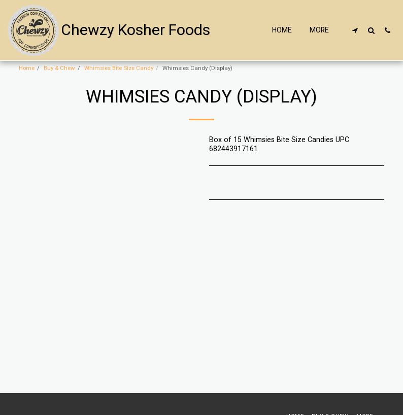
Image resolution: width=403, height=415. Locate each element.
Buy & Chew (59, 68)
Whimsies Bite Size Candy (118, 68)
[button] (354, 30)
